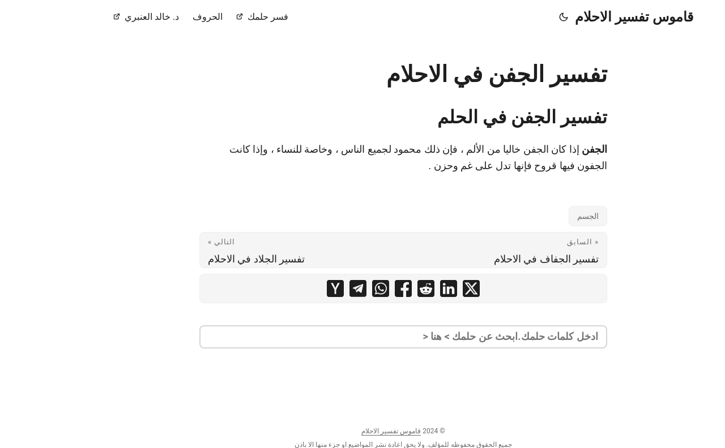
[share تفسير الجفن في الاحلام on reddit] (385, 288)
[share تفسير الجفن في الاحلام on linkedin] (407, 288)
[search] (362, 336)
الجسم (547, 216)
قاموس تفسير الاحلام (593, 17)
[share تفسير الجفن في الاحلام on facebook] (362, 288)
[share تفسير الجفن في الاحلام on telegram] (317, 288)
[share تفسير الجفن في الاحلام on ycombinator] (294, 288)
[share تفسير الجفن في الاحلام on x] (430, 288)
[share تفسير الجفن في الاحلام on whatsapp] (339, 288)
